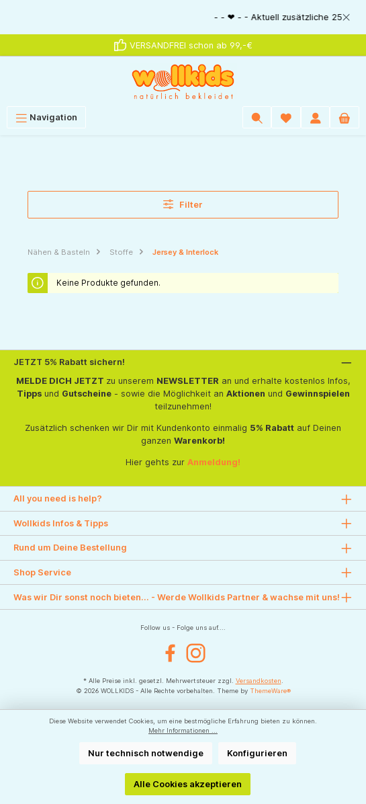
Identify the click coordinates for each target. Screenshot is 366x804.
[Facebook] (170, 653)
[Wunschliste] (286, 117)
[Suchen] (257, 117)
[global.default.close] (346, 15)
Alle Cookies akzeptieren (188, 784)
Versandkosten (258, 680)
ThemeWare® (270, 690)
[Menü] (46, 117)
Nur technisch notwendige (145, 753)
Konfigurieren (257, 753)
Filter (183, 204)
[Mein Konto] (315, 117)
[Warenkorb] (344, 117)
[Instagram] (196, 653)
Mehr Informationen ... (183, 730)
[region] (183, 17)
